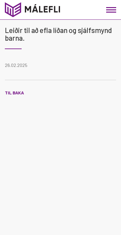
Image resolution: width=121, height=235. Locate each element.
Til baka (14, 92)
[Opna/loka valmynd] (111, 10)
